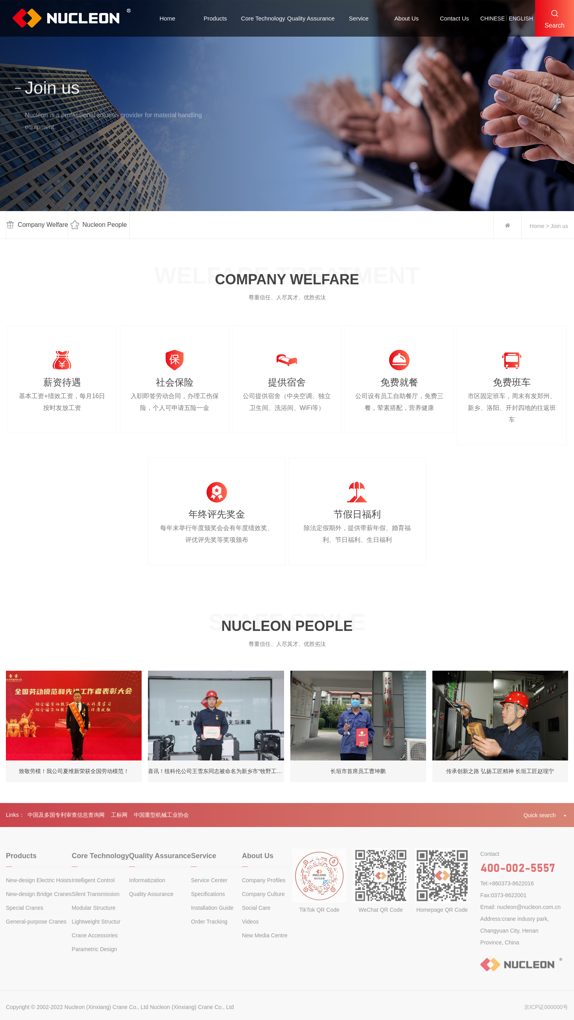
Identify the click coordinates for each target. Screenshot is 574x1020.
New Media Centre (265, 945)
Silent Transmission (95, 904)
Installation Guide (212, 917)
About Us (407, 18)
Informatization (147, 890)
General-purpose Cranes (36, 931)
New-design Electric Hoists (39, 890)
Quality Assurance (311, 18)
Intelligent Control (93, 890)
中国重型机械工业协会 (161, 819)
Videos (250, 931)
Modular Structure (93, 917)
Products (215, 18)
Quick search (546, 819)
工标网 (119, 819)
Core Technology (263, 18)
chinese (492, 18)
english (521, 18)
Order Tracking (209, 931)
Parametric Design (94, 959)
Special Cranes (24, 917)
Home (167, 18)
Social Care (256, 917)
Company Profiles (264, 890)
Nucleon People (98, 225)
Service (359, 18)
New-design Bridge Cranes (39, 904)
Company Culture (263, 904)
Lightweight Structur (96, 931)
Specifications (208, 904)
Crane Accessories (95, 945)
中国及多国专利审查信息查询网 (66, 819)
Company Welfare (37, 225)
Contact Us (454, 18)
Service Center (209, 890)
